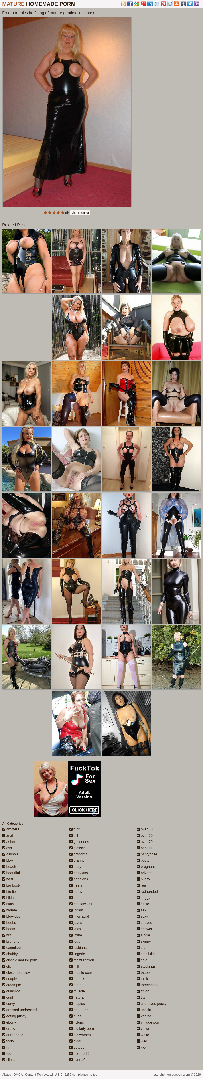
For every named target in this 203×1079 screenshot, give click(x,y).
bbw (7, 860)
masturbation (81, 960)
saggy (143, 898)
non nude (78, 1010)
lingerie (77, 954)
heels (75, 885)
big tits (9, 891)
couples (10, 979)
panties (144, 848)
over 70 (145, 842)
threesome (147, 985)
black (8, 904)
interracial (79, 916)
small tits (146, 954)
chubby (10, 954)
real (142, 885)
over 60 (145, 835)
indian (76, 910)
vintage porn (148, 1022)
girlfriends (79, 842)
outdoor (77, 1047)
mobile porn (80, 972)
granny (76, 860)
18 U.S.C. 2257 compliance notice (73, 1074)
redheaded (147, 891)
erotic (8, 1029)
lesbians (78, 948)
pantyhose (147, 854)
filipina (9, 1060)
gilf (73, 835)
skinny (144, 941)
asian (8, 842)
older (75, 1041)
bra (7, 935)
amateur (10, 829)
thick (142, 979)
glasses (77, 848)
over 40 (77, 1060)
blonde (9, 910)
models (77, 979)
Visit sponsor (80, 212)
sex (141, 910)
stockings (146, 966)
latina (75, 935)
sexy (142, 916)
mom (75, 985)
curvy (8, 1004)
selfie (143, 904)
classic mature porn (19, 960)
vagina (144, 1016)
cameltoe (11, 948)
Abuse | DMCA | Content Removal (25, 1074)
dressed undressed (19, 1010)
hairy (75, 867)
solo (142, 960)
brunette (10, 941)
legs (74, 941)
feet (7, 1053)
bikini (8, 898)
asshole (10, 854)
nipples (77, 1004)
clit (6, 966)
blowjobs (11, 916)
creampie (11, 985)
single (143, 935)
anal (7, 835)
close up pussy (16, 972)
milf (74, 966)
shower (144, 929)
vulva (143, 1029)
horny (75, 891)
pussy (143, 879)
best (7, 879)
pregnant (146, 867)
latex (75, 929)
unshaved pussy (151, 1004)
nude (75, 1016)
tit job (143, 991)
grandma (78, 854)
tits (141, 997)
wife (142, 1041)
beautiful (11, 873)
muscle (77, 991)
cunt (7, 997)
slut (141, 948)
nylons (76, 1022)
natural (76, 997)
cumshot (11, 991)
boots (8, 929)
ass (7, 848)
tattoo (143, 972)
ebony (9, 1022)
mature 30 (79, 1053)
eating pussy (14, 1016)
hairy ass (78, 873)
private (144, 873)
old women (80, 1035)
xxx (141, 1047)
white (143, 1035)
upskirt (144, 1010)
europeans (12, 1035)
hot (74, 898)
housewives (80, 904)
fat (6, 1047)
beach (9, 867)
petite (143, 860)
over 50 (145, 829)
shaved (144, 923)
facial (8, 1041)
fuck (74, 829)
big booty (11, 885)
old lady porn (81, 1029)
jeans (75, 923)
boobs (9, 923)
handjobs (78, 879)
